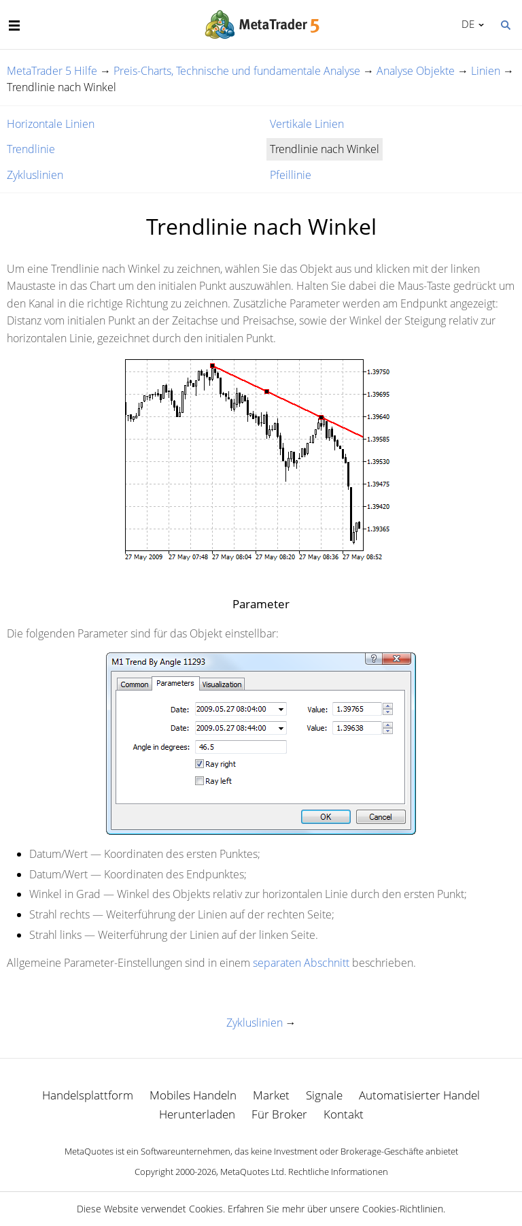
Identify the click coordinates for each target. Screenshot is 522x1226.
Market (271, 1095)
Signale (324, 1095)
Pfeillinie (290, 174)
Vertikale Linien (307, 123)
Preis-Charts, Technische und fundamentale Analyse (237, 70)
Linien (485, 70)
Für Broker (279, 1114)
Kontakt (344, 1114)
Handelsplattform (87, 1095)
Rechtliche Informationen (338, 1171)
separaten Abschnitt (301, 962)
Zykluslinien (35, 174)
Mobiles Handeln (193, 1095)
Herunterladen (197, 1114)
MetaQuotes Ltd (252, 1171)
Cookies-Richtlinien (402, 1208)
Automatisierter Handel (419, 1095)
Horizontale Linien (50, 123)
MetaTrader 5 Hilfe (52, 70)
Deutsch (466, 24)
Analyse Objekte (416, 70)
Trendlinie (31, 149)
